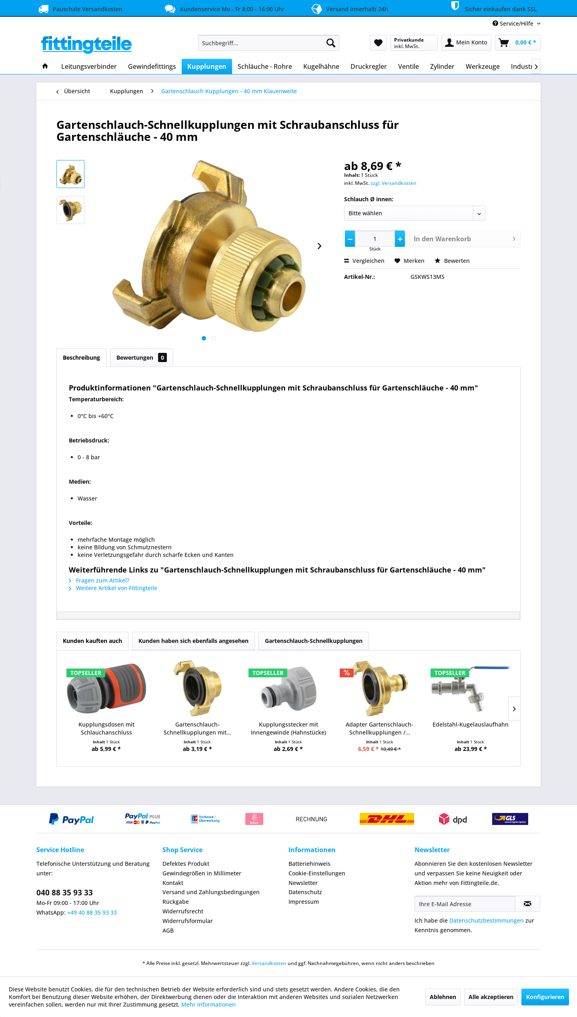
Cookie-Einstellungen (316, 873)
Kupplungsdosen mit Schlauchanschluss (106, 728)
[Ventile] (409, 66)
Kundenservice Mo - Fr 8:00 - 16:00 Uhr (223, 9)
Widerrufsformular (187, 921)
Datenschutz (305, 892)
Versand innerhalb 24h (348, 8)
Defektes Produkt (185, 863)
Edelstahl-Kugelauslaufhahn (471, 724)
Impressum (303, 901)
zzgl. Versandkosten (394, 183)
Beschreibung (81, 357)
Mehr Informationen (208, 1004)
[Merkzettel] (378, 43)
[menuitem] (268, 43)
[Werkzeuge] (482, 66)
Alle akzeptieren (491, 997)
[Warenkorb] (518, 43)
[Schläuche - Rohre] (265, 66)
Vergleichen (364, 260)
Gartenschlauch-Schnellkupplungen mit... (197, 728)
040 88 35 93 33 (64, 892)
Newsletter (303, 883)
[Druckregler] (369, 66)
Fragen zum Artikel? (99, 580)
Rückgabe (175, 901)
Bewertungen (141, 357)
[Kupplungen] (207, 66)
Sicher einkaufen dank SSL (492, 7)
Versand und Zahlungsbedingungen (211, 892)
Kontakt (172, 883)
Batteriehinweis (309, 863)
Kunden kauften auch (92, 641)
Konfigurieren (545, 997)
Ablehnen (443, 997)
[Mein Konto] (466, 43)
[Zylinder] (442, 66)
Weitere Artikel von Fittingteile (113, 588)
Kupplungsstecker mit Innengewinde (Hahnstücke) (288, 728)
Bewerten (452, 260)
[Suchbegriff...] (268, 43)
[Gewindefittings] (152, 66)
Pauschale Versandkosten (79, 9)
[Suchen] (331, 43)
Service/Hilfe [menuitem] (514, 23)
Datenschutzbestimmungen (486, 920)
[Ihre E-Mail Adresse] (465, 904)
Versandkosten (269, 963)
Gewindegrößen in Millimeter (201, 873)
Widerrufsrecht (182, 911)
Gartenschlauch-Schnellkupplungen (314, 641)
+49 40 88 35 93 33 (92, 912)
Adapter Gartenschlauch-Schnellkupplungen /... (379, 728)
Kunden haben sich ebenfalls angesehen (193, 641)
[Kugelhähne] (321, 66)
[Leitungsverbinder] (89, 66)
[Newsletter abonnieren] (527, 904)
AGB (168, 930)
